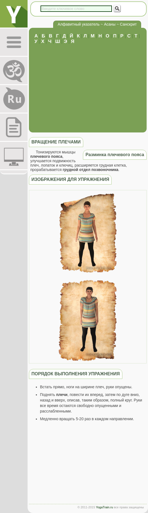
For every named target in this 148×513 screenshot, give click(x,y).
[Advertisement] (88, 85)
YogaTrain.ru (104, 507)
